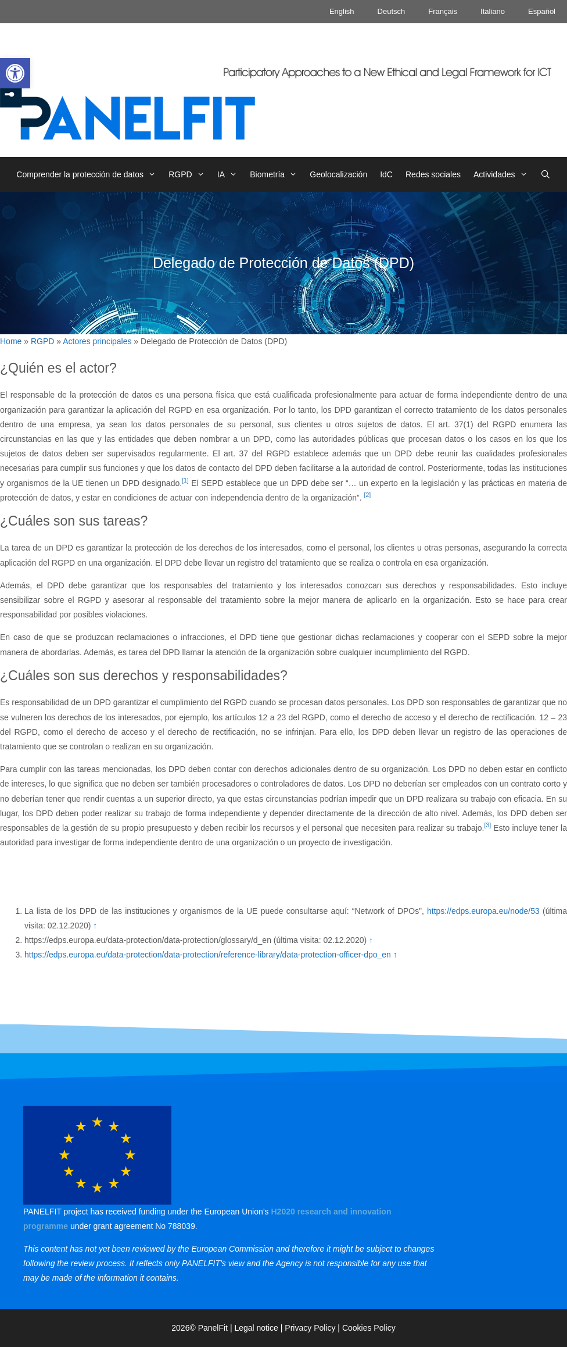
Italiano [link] (492, 11)
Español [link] (541, 11)
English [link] (341, 11)
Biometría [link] (276, 174)
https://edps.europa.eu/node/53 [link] (483, 911)
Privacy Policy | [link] (313, 1327)
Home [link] (10, 341)
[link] (15, 73)
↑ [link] (95, 925)
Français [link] (442, 11)
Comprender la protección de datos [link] (89, 174)
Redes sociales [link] (433, 174)
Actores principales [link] (97, 341)
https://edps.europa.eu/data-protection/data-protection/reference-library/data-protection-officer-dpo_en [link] (208, 954)
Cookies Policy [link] (369, 1327)
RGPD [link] (189, 174)
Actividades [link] (503, 174)
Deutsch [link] (391, 11)
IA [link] (230, 174)
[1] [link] (185, 480)
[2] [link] (367, 494)
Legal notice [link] (256, 1327)
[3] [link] (487, 824)
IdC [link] (386, 174)
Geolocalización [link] (338, 174)
